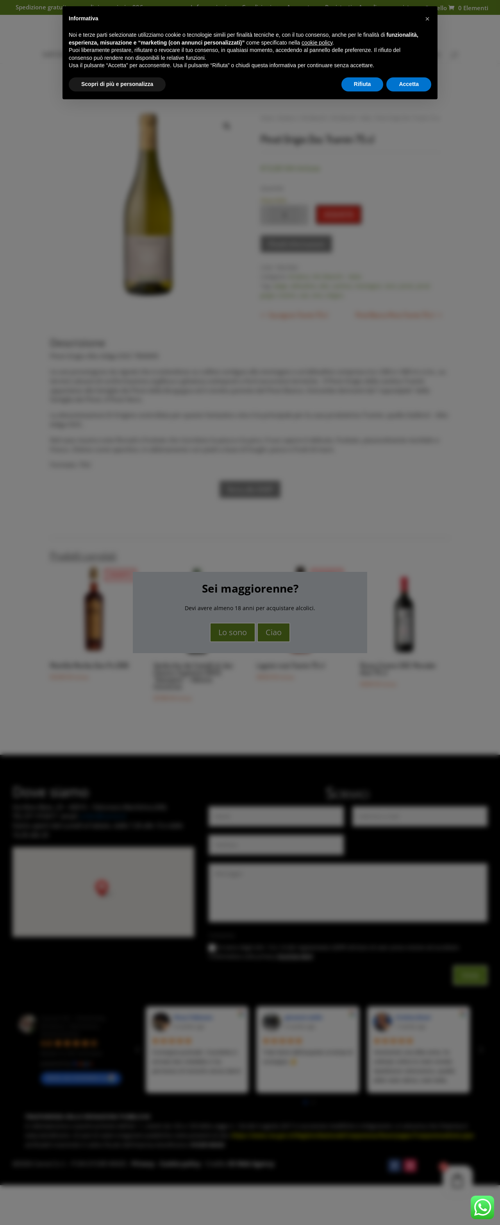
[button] (427, 19)
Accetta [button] (409, 84)
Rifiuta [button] (362, 84)
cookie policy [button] (317, 42)
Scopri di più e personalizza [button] (117, 84)
